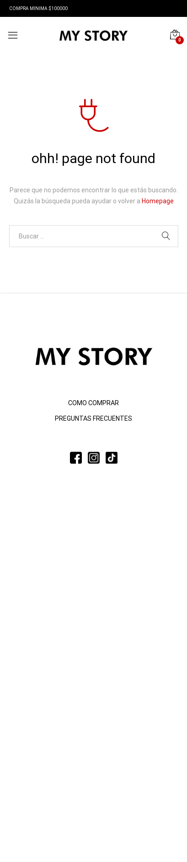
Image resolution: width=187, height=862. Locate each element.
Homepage (158, 201)
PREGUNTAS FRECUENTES (93, 418)
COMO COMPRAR (93, 403)
